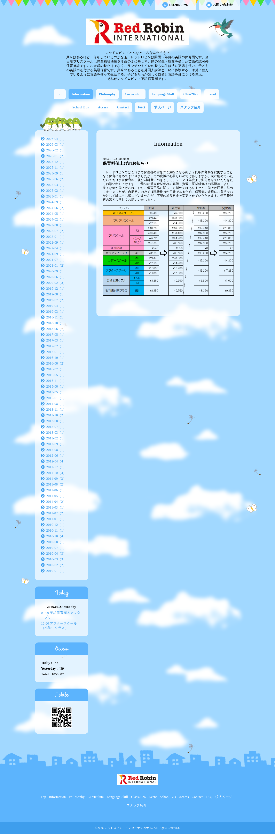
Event (211, 94)
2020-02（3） (56, 283)
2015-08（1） (56, 386)
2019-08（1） (56, 294)
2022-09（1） (56, 242)
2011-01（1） (56, 519)
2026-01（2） (56, 156)
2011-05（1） (56, 496)
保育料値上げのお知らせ (126, 163)
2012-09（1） (56, 444)
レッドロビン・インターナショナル (128, 827)
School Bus (80, 107)
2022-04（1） (56, 248)
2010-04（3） (56, 553)
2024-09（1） (56, 202)
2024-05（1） (56, 213)
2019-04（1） (56, 306)
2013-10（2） (56, 415)
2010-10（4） (56, 536)
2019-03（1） (56, 311)
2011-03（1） (56, 507)
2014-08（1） (56, 403)
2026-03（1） (56, 144)
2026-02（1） (56, 150)
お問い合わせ (219, 5)
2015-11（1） (56, 380)
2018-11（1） (56, 317)
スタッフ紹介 (190, 107)
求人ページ (162, 107)
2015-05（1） (56, 392)
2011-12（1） (56, 467)
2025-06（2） (56, 179)
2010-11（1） (56, 530)
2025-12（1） (56, 162)
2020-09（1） (56, 271)
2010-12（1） (56, 524)
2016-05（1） (56, 375)
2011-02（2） (56, 513)
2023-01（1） (56, 236)
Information (81, 94)
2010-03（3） (56, 559)
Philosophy (107, 94)
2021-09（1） (56, 254)
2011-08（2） (56, 484)
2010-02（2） (56, 565)
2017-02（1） (56, 346)
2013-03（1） (56, 432)
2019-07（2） (56, 300)
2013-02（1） (56, 438)
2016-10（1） (56, 357)
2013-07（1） (56, 427)
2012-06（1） (56, 455)
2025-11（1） (56, 167)
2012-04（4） (56, 461)
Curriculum (134, 94)
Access (103, 107)
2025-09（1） (56, 173)
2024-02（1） (56, 219)
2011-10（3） (56, 473)
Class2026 (190, 94)
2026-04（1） (56, 139)
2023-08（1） (56, 225)
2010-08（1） (56, 542)
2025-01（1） (56, 196)
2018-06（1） (56, 329)
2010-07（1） (56, 547)
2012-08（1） (56, 450)
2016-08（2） (56, 363)
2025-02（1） (56, 190)
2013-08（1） (56, 421)
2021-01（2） (56, 265)
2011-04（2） (56, 501)
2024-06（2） (56, 208)
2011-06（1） (56, 490)
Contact (123, 107)
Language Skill (163, 94)
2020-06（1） (56, 277)
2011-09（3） (56, 478)
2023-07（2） (56, 231)
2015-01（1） (56, 398)
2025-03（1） (56, 185)
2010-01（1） (56, 571)
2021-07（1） (56, 259)
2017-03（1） (56, 340)
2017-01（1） (56, 352)
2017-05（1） (56, 334)
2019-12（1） (56, 288)
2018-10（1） (56, 323)
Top (60, 94)
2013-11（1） (56, 409)
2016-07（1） (56, 369)
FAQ (141, 107)
